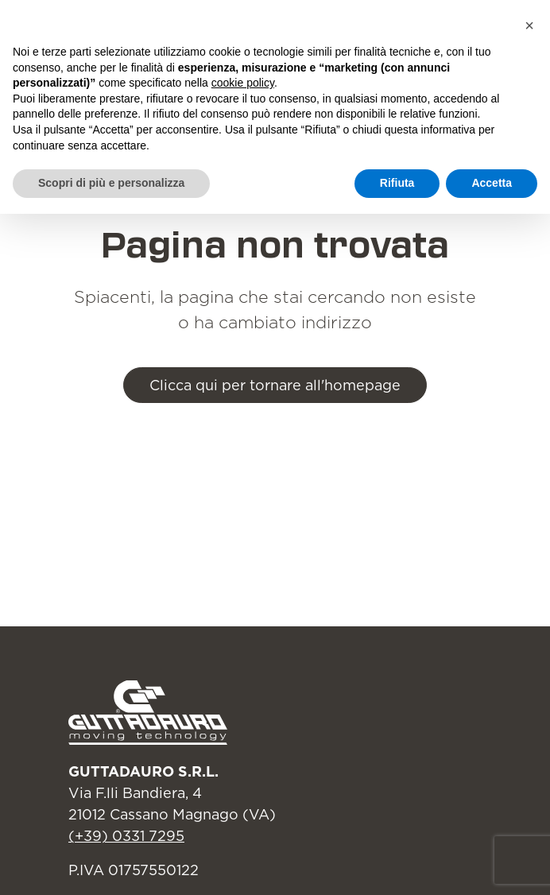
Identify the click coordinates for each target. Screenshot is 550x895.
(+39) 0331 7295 (126, 836)
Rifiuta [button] (397, 182)
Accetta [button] (491, 182)
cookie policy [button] (242, 82)
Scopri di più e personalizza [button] (111, 182)
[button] (529, 25)
